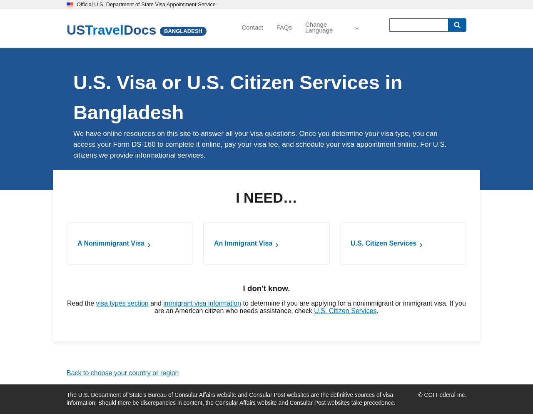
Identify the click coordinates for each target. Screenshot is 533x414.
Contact (252, 27)
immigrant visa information (202, 303)
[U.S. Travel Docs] (111, 30)
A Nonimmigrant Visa (110, 243)
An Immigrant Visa (243, 243)
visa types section (122, 303)
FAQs (284, 27)
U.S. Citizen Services (383, 243)
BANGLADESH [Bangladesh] (183, 31)
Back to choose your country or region (123, 372)
